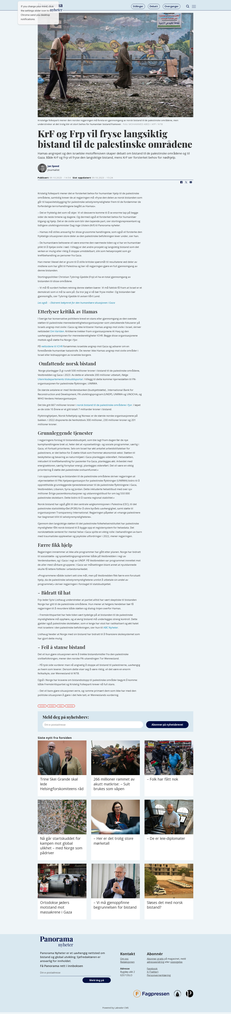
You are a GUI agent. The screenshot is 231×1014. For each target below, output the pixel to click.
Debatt (154, 6)
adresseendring (155, 964)
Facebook (152, 970)
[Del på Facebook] (181, 182)
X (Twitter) (152, 973)
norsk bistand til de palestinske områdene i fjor (104, 405)
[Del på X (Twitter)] (186, 182)
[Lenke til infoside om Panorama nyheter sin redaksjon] (127, 966)
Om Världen (57, 331)
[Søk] (187, 6)
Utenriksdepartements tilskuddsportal (60, 379)
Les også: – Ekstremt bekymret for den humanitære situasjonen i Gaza (76, 302)
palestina (98, 706)
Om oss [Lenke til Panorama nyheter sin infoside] (124, 960)
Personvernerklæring (159, 977)
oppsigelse (176, 964)
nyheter (46, 706)
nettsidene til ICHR (52, 346)
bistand (64, 706)
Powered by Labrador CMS (115, 1009)
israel (80, 706)
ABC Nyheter (110, 627)
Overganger (172, 6)
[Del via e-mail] (191, 182)
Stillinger (138, 6)
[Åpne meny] (194, 6)
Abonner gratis (155, 960)
